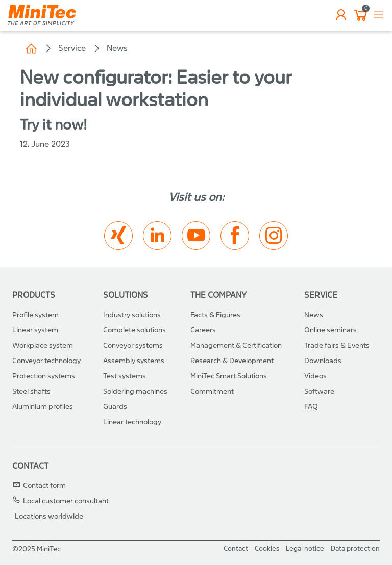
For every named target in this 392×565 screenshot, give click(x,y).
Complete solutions (134, 330)
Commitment (212, 391)
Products (33, 295)
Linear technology (132, 422)
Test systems (124, 376)
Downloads (322, 361)
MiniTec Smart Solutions (228, 376)
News (117, 48)
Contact (30, 465)
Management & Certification (236, 345)
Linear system (35, 330)
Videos (315, 376)
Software (319, 391)
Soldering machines (135, 391)
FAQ (311, 406)
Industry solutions (132, 315)
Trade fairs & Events (337, 345)
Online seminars (330, 330)
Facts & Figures (215, 315)
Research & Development (232, 361)
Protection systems (43, 376)
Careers (203, 330)
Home (31, 48)
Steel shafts (31, 391)
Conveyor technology (46, 361)
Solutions (125, 295)
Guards (115, 406)
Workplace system (42, 345)
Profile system (35, 315)
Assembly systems (133, 361)
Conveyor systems (133, 345)
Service (72, 48)
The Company (218, 295)
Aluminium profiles (42, 406)
